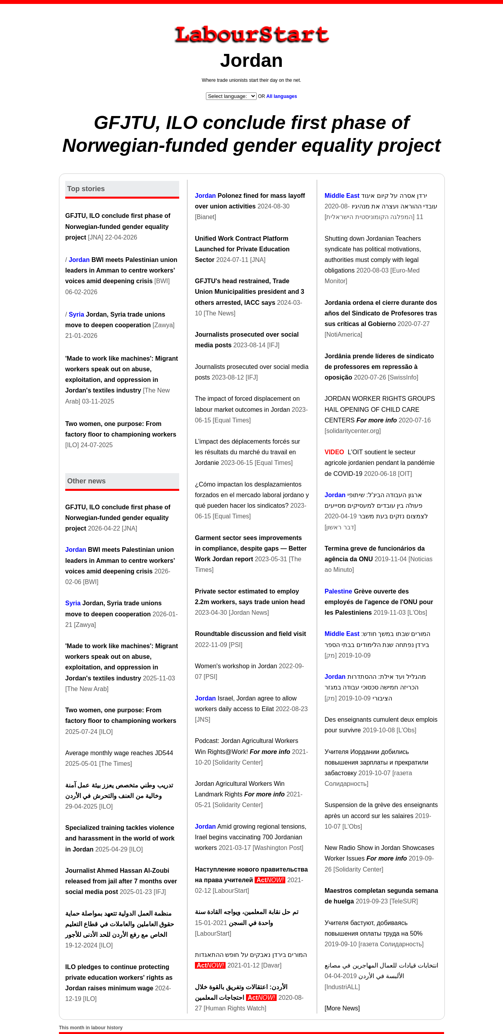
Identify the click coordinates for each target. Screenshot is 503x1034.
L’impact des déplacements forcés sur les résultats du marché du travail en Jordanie (247, 452)
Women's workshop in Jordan (236, 666)
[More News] (342, 1008)
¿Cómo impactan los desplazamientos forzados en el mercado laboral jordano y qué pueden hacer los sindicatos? (252, 495)
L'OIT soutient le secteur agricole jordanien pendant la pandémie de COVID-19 (380, 463)
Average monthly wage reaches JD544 (119, 753)
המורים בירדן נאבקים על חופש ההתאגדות (251, 954)
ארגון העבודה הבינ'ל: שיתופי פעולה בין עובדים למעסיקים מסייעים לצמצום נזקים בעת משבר (376, 506)
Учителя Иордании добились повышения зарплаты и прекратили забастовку (376, 762)
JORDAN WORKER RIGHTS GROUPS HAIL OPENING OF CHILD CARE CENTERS (380, 409)
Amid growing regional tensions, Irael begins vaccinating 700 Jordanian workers (251, 837)
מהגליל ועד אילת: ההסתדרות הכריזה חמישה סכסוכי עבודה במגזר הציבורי (375, 687)
